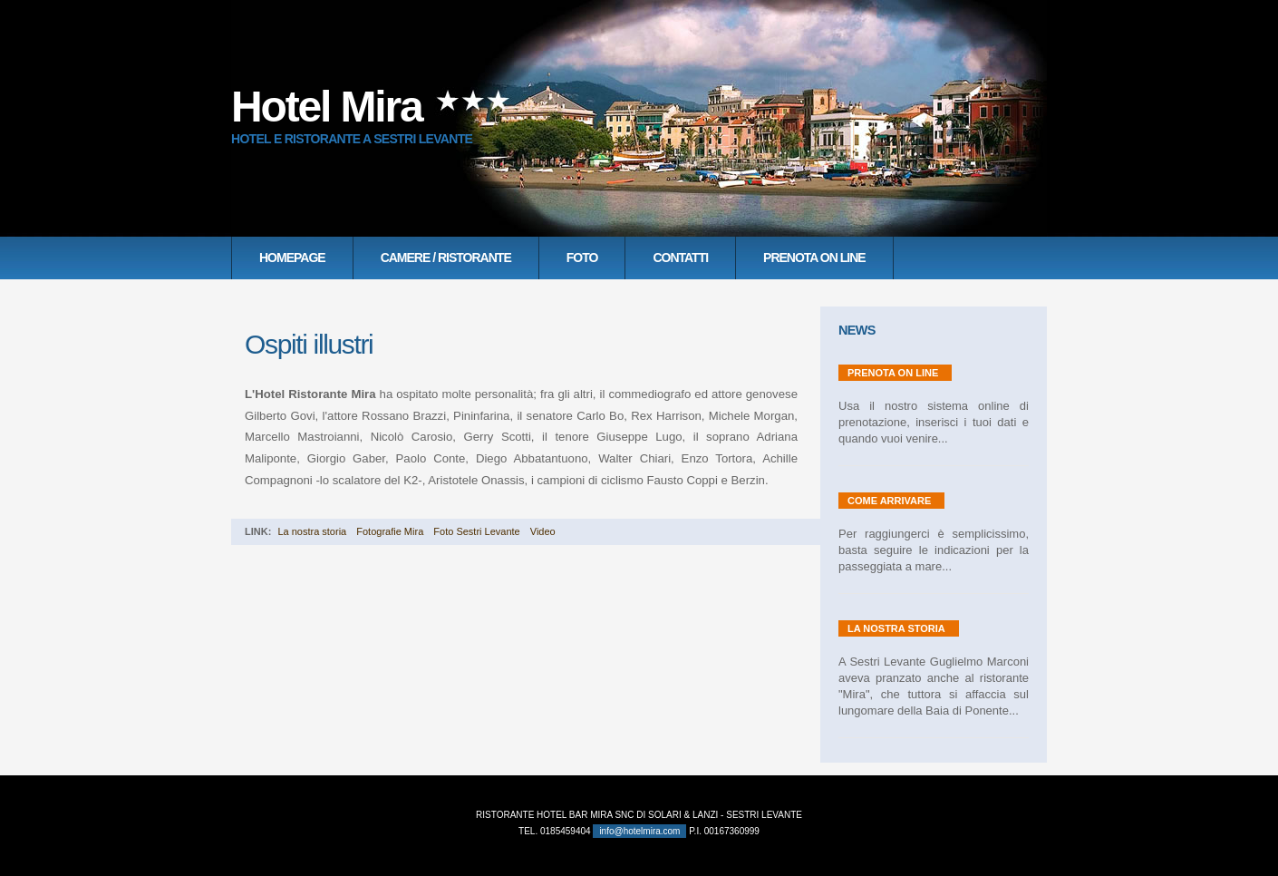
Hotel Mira (326, 107)
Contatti (680, 257)
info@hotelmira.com (639, 831)
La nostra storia (311, 531)
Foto (582, 257)
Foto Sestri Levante (476, 531)
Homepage (292, 257)
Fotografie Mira (389, 531)
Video (543, 531)
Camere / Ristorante (446, 257)
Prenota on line (814, 257)
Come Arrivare (889, 500)
